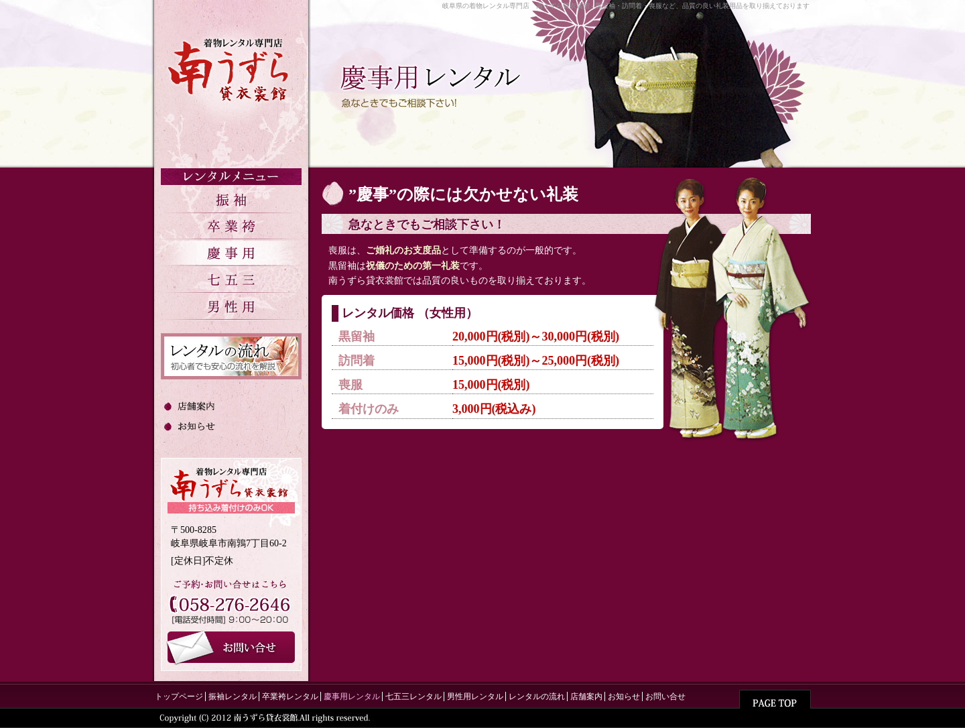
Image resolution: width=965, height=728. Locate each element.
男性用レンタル (475, 696)
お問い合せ (665, 696)
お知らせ (624, 696)
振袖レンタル (232, 696)
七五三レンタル (413, 696)
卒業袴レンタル (290, 696)
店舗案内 (586, 696)
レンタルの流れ (537, 696)
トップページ (179, 696)
